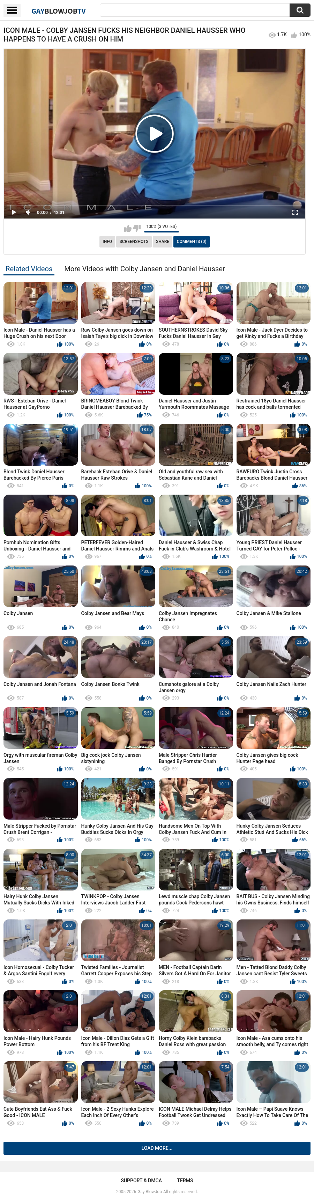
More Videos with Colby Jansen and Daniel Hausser (144, 269)
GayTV (58, 11)
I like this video (128, 228)
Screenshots (134, 241)
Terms (185, 1180)
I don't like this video (137, 228)
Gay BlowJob (149, 1191)
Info (107, 241)
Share (162, 241)
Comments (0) (192, 241)
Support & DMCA (141, 1180)
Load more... (157, 1148)
